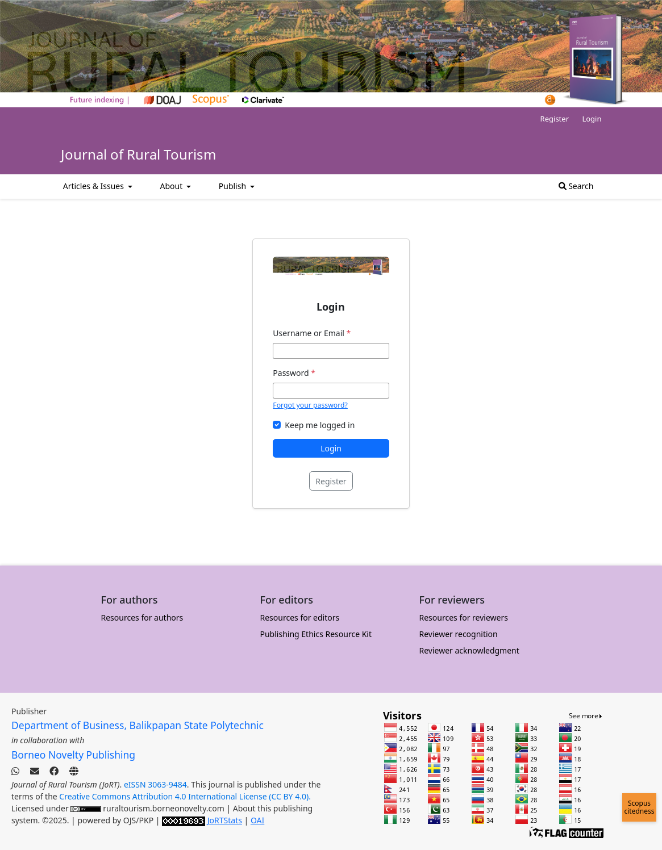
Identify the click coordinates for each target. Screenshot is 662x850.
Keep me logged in (320, 425)
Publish (233, 186)
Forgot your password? (310, 405)
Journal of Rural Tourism (138, 154)
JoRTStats (224, 820)
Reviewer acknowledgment (469, 650)
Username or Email (312, 333)
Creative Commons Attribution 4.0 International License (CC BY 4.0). (185, 796)
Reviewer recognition (458, 634)
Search (576, 186)
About (172, 186)
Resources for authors (142, 617)
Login (591, 119)
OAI (257, 820)
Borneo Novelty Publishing (73, 754)
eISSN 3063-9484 (155, 784)
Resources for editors (300, 617)
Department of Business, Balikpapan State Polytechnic (137, 725)
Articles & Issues (94, 186)
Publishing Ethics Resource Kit (316, 634)
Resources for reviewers (463, 617)
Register (554, 119)
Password (294, 372)
